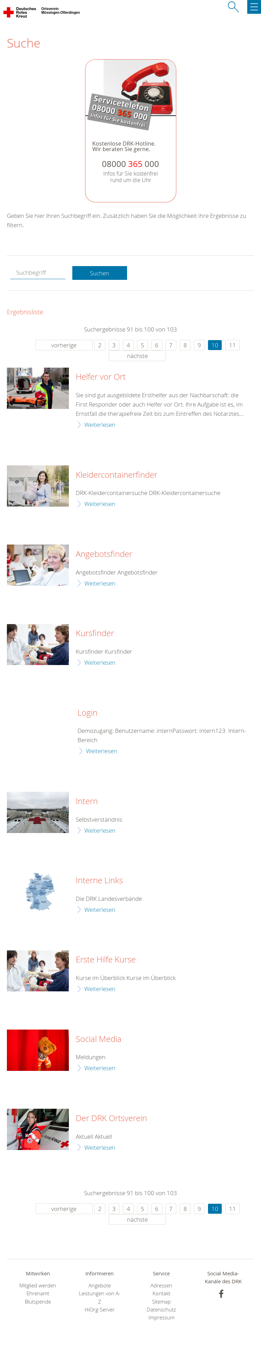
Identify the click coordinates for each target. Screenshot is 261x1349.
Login (87, 713)
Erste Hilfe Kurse (106, 960)
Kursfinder (95, 633)
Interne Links (99, 880)
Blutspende (38, 1301)
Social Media (99, 1039)
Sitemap (161, 1301)
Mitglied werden (37, 1285)
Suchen (99, 273)
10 (214, 345)
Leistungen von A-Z (100, 1297)
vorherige (63, 345)
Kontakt (161, 1293)
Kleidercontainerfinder (116, 475)
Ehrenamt (38, 1293)
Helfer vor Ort (101, 377)
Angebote (99, 1285)
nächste (137, 356)
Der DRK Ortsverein (111, 1118)
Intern (87, 801)
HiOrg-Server (100, 1309)
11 (232, 345)
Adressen (161, 1285)
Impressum (161, 1317)
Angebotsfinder (104, 554)
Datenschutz (161, 1309)
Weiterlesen (99, 425)
